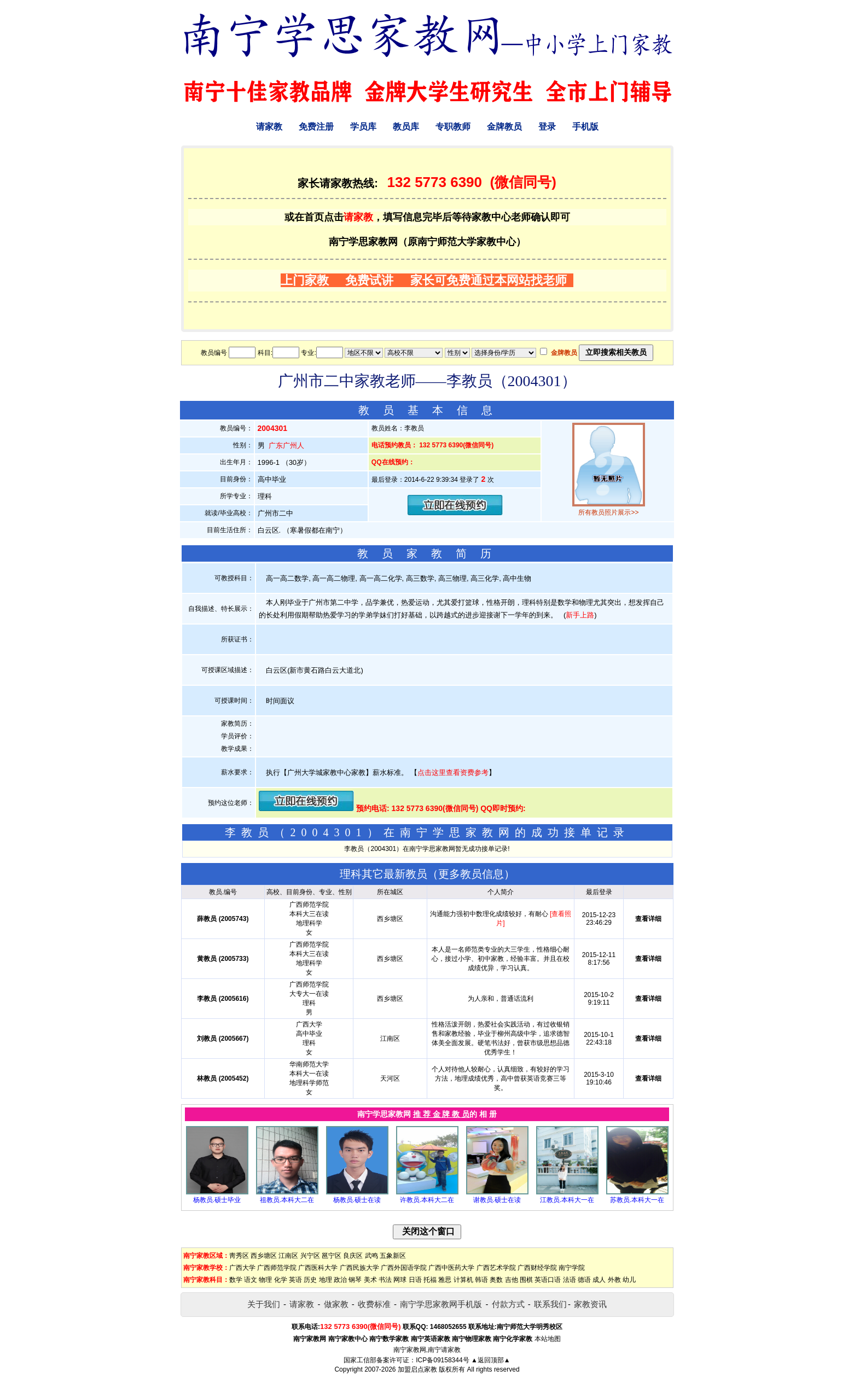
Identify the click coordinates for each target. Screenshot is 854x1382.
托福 (430, 1280)
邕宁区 (331, 1255)
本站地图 (548, 1339)
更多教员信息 (471, 874)
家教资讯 (590, 1304)
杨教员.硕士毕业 (217, 1200)
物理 (265, 1280)
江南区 (288, 1255)
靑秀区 (239, 1255)
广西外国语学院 (404, 1268)
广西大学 (242, 1268)
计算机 (463, 1280)
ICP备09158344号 (442, 1360)
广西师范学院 (277, 1268)
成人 (599, 1280)
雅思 (444, 1280)
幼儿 (629, 1280)
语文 (250, 1280)
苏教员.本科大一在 (637, 1200)
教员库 (406, 126)
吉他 (511, 1280)
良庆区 (353, 1255)
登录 (547, 126)
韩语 (481, 1280)
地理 (325, 1280)
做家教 (336, 1304)
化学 (280, 1280)
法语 (569, 1280)
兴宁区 (310, 1255)
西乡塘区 (264, 1255)
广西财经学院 (537, 1268)
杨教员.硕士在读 (357, 1200)
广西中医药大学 (451, 1268)
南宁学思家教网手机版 (441, 1304)
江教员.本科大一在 (567, 1200)
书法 (385, 1280)
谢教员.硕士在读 (497, 1200)
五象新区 (393, 1255)
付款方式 (508, 1304)
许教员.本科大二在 (427, 1200)
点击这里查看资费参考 (453, 772)
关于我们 (263, 1304)
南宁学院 (572, 1268)
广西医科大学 (318, 1268)
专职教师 (452, 126)
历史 (310, 1280)
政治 (340, 1280)
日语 (415, 1280)
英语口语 (548, 1280)
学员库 (363, 126)
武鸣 (371, 1255)
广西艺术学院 (496, 1268)
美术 (370, 1280)
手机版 (585, 126)
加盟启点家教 (417, 1369)
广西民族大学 (359, 1268)
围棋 (526, 1280)
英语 (295, 1280)
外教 (614, 1280)
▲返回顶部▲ (490, 1360)
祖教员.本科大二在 (287, 1200)
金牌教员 (504, 126)
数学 (235, 1280)
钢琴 (355, 1280)
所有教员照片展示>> (608, 512)
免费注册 (316, 126)
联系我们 (550, 1304)
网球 (399, 1280)
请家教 (269, 126)
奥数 (496, 1280)
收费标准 (374, 1304)
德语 (584, 1280)
